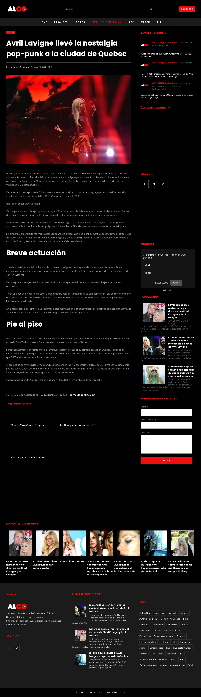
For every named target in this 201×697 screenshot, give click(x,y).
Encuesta (175, 630)
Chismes (143, 624)
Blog (185, 618)
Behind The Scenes (170, 618)
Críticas (184, 624)
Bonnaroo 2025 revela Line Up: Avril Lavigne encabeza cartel (167, 96)
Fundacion (185, 642)
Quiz (181, 653)
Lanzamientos (156, 647)
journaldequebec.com (82, 394)
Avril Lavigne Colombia (19, 67)
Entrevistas (145, 636)
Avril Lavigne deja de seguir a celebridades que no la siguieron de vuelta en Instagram (181, 371)
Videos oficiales (177, 665)
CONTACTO (187, 9)
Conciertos (171, 624)
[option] (19, 552)
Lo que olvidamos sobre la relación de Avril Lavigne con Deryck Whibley (180, 566)
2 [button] (102, 580)
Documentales (160, 630)
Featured (164, 642)
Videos (163, 665)
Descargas (144, 630)
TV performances (148, 665)
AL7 (159, 22)
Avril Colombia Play (107, 22)
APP (131, 22)
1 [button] (98, 580)
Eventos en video (147, 642)
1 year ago (147, 56)
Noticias (143, 653)
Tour (10, 32)
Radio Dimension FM (72, 561)
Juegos (143, 647)
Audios (184, 613)
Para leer (62, 22)
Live (168, 647)
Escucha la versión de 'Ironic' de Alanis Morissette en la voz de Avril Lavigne (181, 342)
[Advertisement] (167, 216)
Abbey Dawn (145, 613)
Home (43, 22)
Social (174, 659)
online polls (167, 290)
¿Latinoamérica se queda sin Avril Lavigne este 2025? (166, 53)
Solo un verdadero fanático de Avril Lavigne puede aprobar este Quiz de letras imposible (100, 568)
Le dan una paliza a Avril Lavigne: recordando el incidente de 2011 (125, 566)
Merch (145, 22)
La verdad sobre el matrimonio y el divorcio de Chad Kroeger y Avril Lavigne (179, 311)
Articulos (173, 613)
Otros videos (157, 653)
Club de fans (157, 624)
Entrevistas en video (164, 636)
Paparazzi (171, 653)
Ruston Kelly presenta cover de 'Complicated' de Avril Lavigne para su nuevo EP (167, 75)
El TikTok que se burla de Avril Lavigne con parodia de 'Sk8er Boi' (153, 566)
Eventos (181, 636)
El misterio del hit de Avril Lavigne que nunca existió (45, 565)
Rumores (163, 659)
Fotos (80, 22)
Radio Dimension (147, 659)
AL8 (164, 613)
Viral (190, 665)
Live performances (182, 647)
